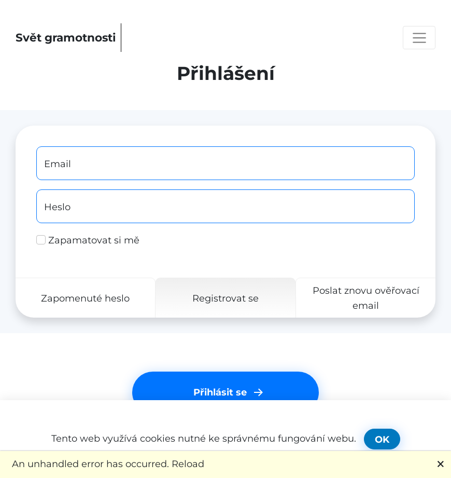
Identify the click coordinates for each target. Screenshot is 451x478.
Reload (188, 463)
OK (382, 439)
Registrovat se (225, 297)
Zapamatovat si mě (87, 240)
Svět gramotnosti (66, 37)
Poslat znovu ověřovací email (366, 298)
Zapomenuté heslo (85, 297)
